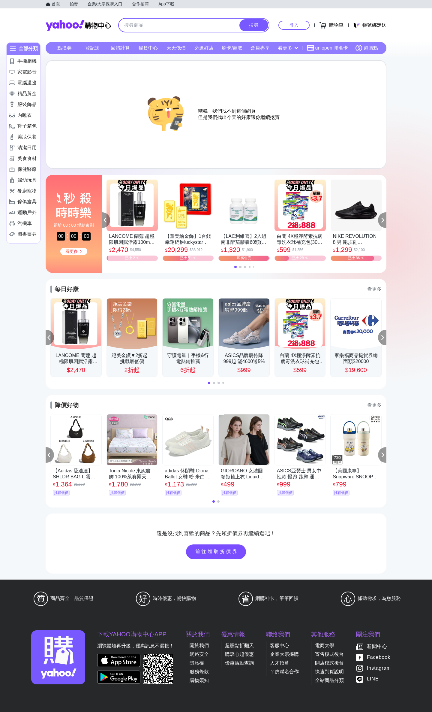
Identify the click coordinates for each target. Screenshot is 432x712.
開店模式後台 (329, 662)
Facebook (378, 657)
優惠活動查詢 (239, 662)
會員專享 (260, 47)
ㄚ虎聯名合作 (284, 671)
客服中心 (279, 645)
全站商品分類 (329, 680)
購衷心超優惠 (239, 654)
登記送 (92, 47)
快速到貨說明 (329, 671)
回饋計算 (120, 47)
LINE (373, 678)
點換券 (64, 47)
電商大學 (324, 645)
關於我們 (199, 645)
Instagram (379, 668)
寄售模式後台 (329, 654)
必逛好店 (204, 47)
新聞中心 (377, 646)
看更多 (288, 47)
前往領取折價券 (216, 551)
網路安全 (199, 654)
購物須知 (199, 680)
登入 (294, 25)
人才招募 (279, 662)
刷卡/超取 (232, 47)
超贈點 (366, 48)
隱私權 (197, 662)
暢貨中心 (148, 47)
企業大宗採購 (284, 654)
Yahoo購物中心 (78, 25)
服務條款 (199, 671)
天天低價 (176, 47)
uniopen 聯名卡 (327, 48)
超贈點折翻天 (239, 645)
